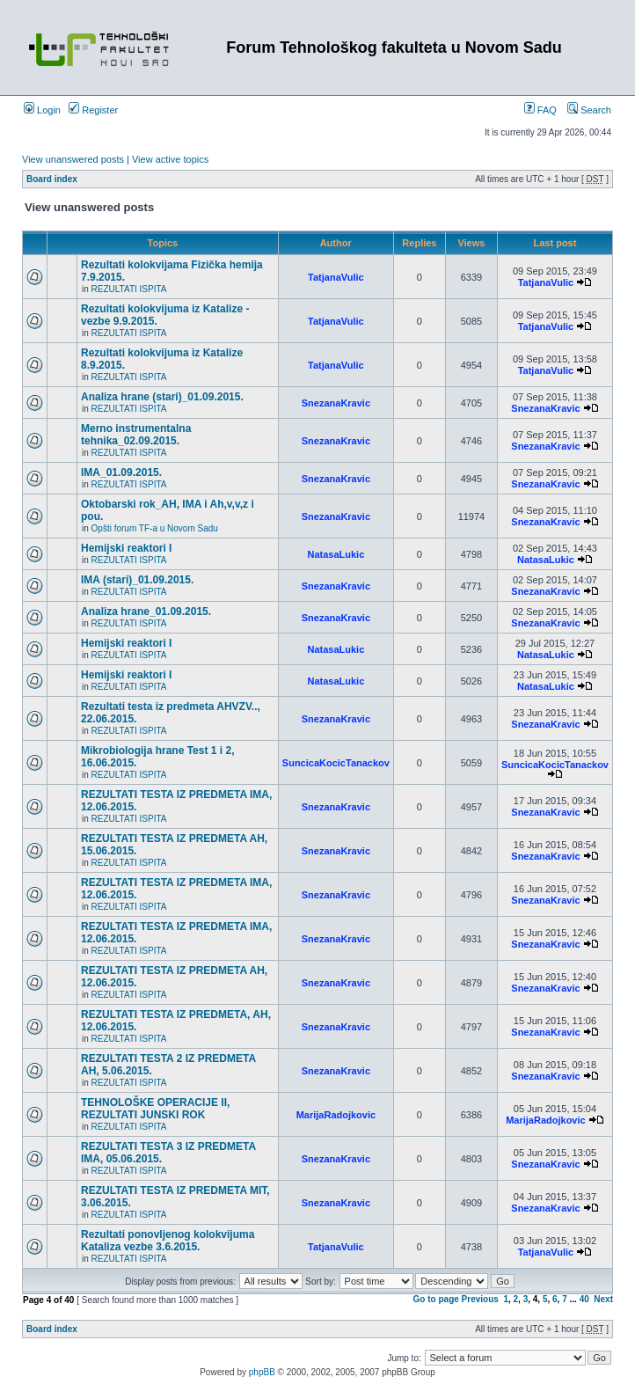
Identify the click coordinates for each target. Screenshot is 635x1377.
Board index (51, 179)
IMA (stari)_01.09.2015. (137, 580)
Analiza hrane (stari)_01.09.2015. (162, 397)
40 (584, 1299)
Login (42, 110)
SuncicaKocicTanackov (336, 763)
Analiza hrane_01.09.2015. (146, 611)
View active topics (170, 159)
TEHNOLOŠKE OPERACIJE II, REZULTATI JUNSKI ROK (155, 1108)
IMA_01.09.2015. (121, 472)
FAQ (540, 110)
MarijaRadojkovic (336, 1115)
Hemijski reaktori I (126, 548)
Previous (480, 1299)
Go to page (436, 1299)
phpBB (262, 1372)
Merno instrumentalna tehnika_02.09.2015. (136, 434)
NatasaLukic (335, 554)
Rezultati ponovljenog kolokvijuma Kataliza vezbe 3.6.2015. (167, 1240)
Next (603, 1299)
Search (589, 110)
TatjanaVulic (336, 277)
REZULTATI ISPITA (129, 289)
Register (93, 110)
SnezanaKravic (336, 403)
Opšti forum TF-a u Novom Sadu (154, 528)
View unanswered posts (73, 159)
